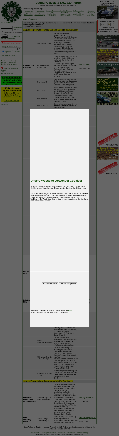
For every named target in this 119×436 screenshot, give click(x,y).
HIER (70, 310)
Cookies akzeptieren (68, 284)
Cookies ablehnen (50, 284)
